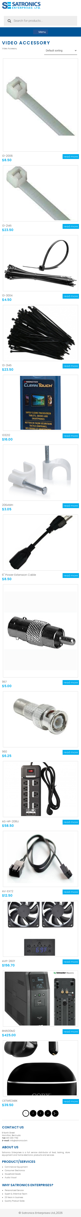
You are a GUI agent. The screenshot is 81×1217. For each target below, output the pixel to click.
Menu (40, 32)
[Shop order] (60, 50)
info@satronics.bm (18, 1140)
